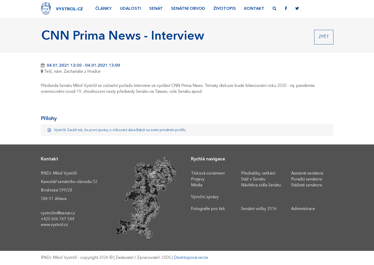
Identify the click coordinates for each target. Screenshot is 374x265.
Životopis (224, 9)
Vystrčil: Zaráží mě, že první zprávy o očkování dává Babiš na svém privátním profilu (117, 130)
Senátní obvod (188, 9)
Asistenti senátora (307, 173)
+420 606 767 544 (57, 219)
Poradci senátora (306, 179)
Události (130, 9)
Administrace (303, 209)
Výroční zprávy (205, 197)
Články (103, 9)
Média (196, 185)
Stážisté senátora (306, 185)
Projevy (198, 179)
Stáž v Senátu (253, 179)
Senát (156, 9)
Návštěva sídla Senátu (261, 185)
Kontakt (254, 9)
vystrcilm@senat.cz (58, 213)
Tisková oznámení (208, 173)
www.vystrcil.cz (54, 225)
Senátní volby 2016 (258, 209)
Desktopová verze (191, 258)
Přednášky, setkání (258, 173)
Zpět (324, 37)
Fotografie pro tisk (208, 209)
